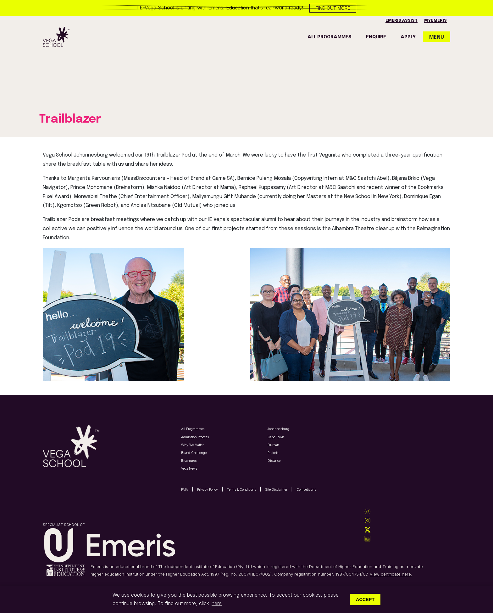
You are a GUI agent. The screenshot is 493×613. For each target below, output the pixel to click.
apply (408, 36)
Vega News (189, 468)
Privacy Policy (207, 489)
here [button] (217, 603)
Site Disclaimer (276, 489)
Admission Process (195, 437)
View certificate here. (391, 574)
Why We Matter (192, 445)
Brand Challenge (194, 453)
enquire (376, 36)
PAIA (184, 489)
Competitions (306, 489)
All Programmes (192, 429)
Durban (273, 445)
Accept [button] (365, 599)
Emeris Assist (401, 20)
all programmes (329, 36)
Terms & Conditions (241, 489)
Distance (274, 460)
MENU (436, 37)
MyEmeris (435, 20)
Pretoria (273, 453)
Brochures (189, 460)
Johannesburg (278, 429)
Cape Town (276, 437)
